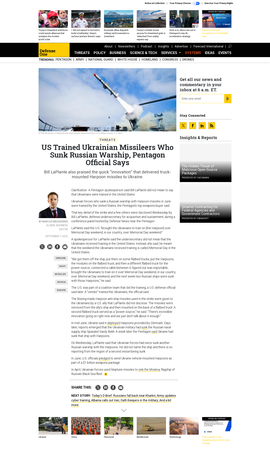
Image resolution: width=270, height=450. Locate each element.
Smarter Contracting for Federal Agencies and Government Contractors (201, 210)
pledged (104, 358)
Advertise (181, 46)
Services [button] (169, 53)
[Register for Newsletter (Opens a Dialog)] (227, 98)
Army (80, 59)
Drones (188, 59)
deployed (113, 323)
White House (127, 59)
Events (225, 53)
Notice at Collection (155, 3)
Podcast (146, 46)
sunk (144, 327)
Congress (170, 59)
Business (118, 53)
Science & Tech (143, 53)
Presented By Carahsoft (195, 218)
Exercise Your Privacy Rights (219, 3)
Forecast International (208, 46)
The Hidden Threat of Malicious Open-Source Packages (199, 169)
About (108, 46)
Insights (163, 46)
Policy (100, 53)
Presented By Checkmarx (195, 178)
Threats (82, 53)
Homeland (150, 59)
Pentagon (63, 59)
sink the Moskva (149, 369)
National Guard (100, 59)
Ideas (210, 53)
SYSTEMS (193, 53)
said (154, 331)
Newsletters (126, 46)
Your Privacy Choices (185, 3)
